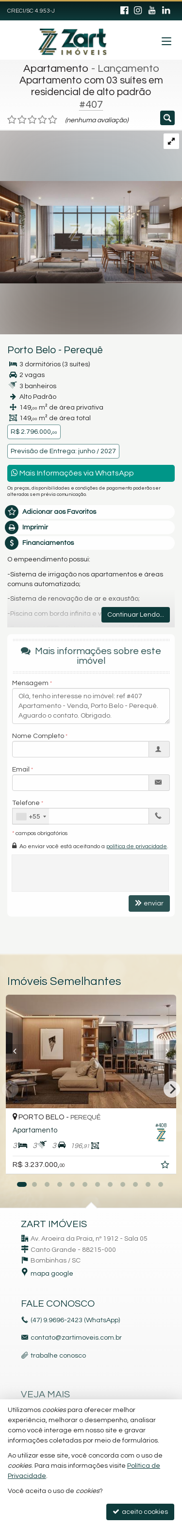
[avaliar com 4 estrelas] (42, 120)
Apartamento (56, 68)
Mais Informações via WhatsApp (72, 473)
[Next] (172, 1089)
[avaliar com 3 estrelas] (32, 120)
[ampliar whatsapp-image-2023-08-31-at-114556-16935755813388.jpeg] (91, 206)
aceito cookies (140, 1511)
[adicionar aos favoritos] (166, 1166)
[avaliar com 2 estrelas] (22, 120)
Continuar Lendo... (135, 614)
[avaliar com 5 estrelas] (52, 120)
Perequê (83, 350)
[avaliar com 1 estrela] (12, 120)
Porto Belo (31, 350)
